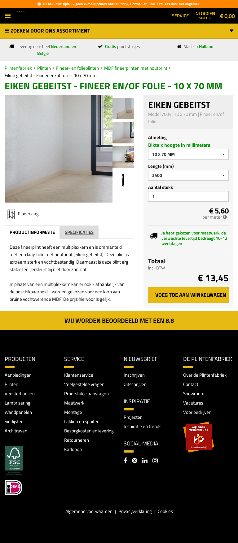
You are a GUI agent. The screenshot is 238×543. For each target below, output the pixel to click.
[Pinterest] (134, 461)
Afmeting (157, 137)
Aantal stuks (160, 187)
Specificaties (79, 232)
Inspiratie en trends (142, 426)
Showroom (194, 393)
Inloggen (204, 15)
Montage (73, 412)
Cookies (165, 511)
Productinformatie (32, 232)
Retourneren (76, 440)
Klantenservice (78, 375)
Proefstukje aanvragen (86, 393)
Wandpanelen (18, 412)
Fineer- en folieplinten (77, 68)
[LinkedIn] (145, 461)
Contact (190, 384)
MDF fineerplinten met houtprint (135, 68)
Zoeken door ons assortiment (119, 31)
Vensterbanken (20, 393)
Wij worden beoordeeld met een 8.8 (119, 320)
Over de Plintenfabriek (205, 375)
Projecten (133, 417)
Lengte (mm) (161, 166)
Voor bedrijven (197, 412)
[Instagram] (155, 461)
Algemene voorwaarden (88, 511)
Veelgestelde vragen (84, 384)
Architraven (16, 430)
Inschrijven (134, 375)
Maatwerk (74, 402)
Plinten (44, 68)
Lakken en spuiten (81, 421)
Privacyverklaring (135, 511)
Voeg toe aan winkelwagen (190, 295)
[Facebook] (125, 461)
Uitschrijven (135, 384)
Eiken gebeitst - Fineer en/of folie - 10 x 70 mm (51, 75)
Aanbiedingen (18, 375)
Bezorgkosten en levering (89, 430)
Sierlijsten (14, 421)
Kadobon (73, 449)
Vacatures (193, 402)
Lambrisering (17, 402)
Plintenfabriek (18, 68)
